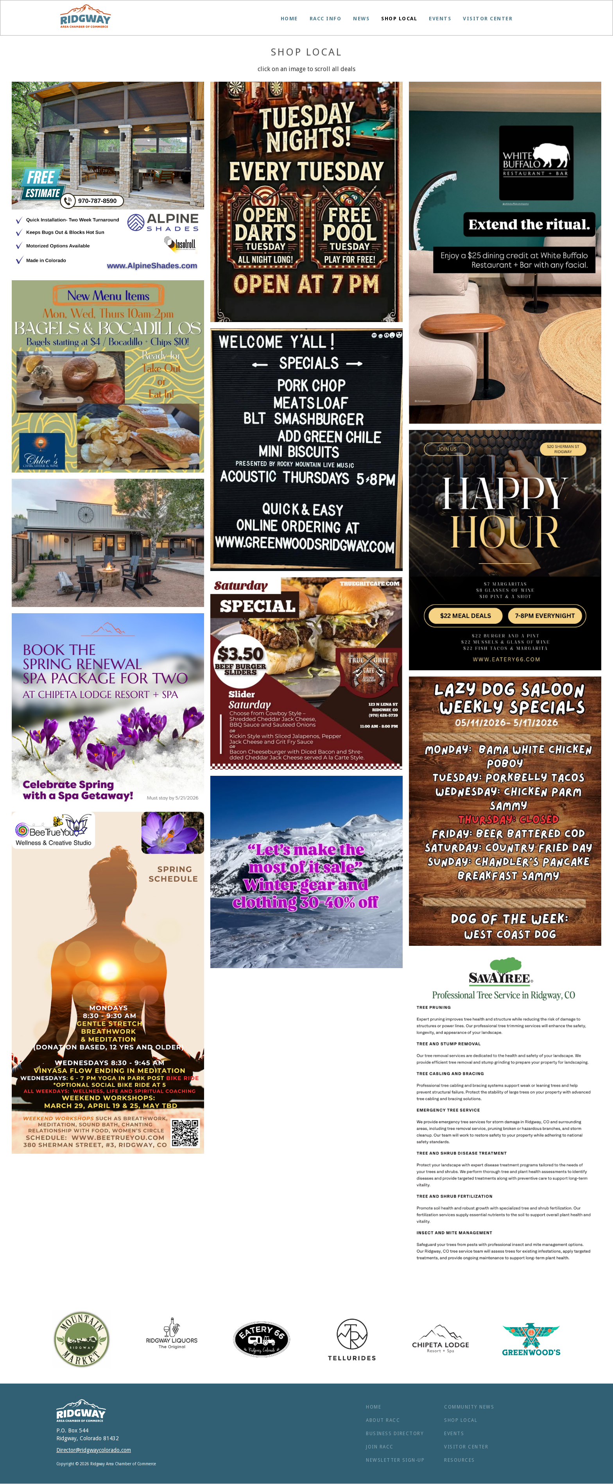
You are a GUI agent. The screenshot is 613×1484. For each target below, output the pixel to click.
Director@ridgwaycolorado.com (93, 1450)
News (361, 18)
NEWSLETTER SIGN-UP (395, 1460)
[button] (326, 18)
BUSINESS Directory (395, 1433)
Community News (469, 1407)
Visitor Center (488, 18)
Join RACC (380, 1447)
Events (440, 18)
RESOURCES (459, 1460)
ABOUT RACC (383, 1420)
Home (289, 18)
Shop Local (399, 18)
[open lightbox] (108, 178)
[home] (85, 16)
